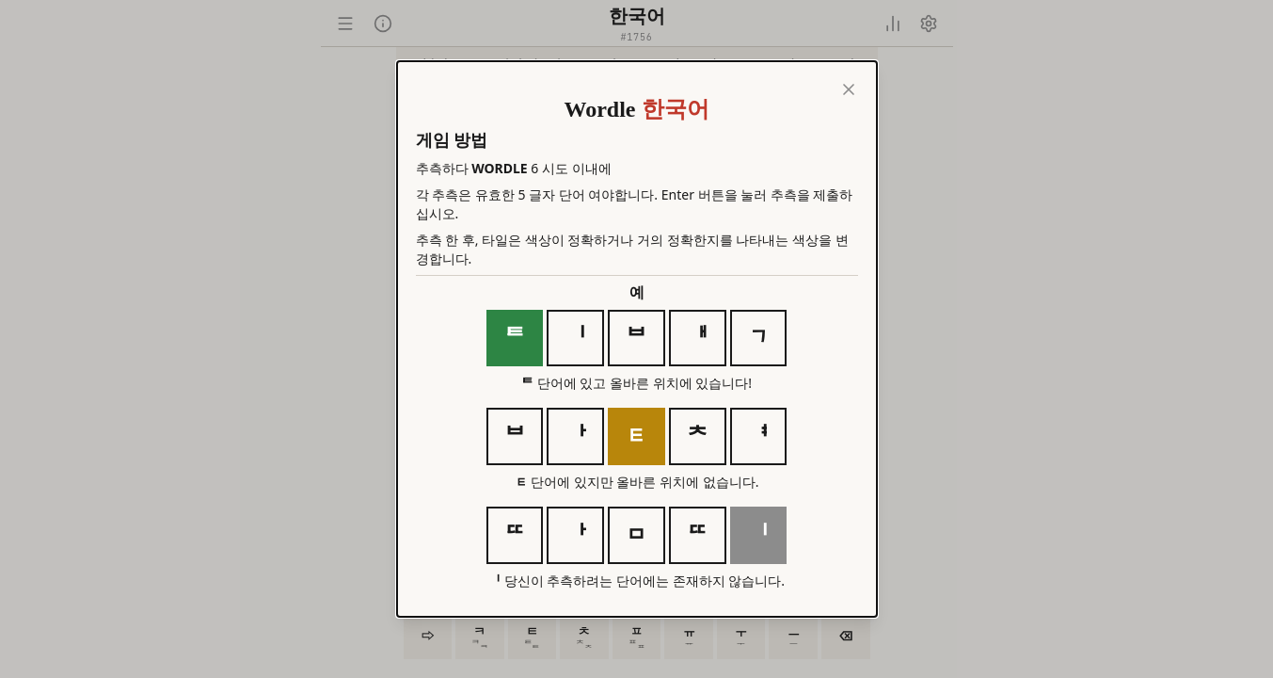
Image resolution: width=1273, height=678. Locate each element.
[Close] (848, 89)
